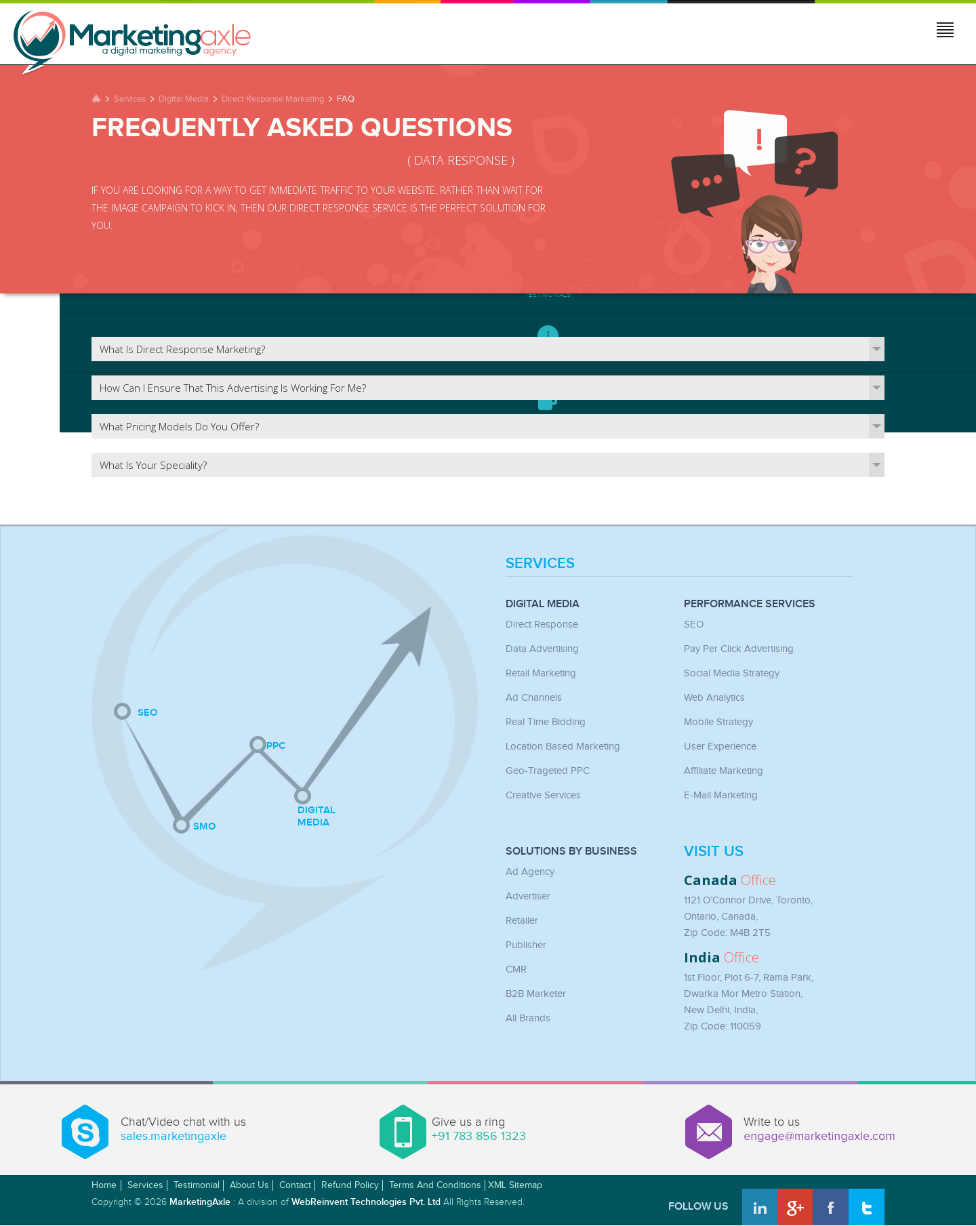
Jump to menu (946, 32)
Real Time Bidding (546, 722)
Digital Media (184, 99)
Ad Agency (530, 872)
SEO (694, 624)
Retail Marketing (541, 673)
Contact (295, 1185)
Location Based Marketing (563, 746)
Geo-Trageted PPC (548, 771)
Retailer (522, 920)
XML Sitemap (515, 1185)
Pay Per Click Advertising (739, 649)
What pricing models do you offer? (492, 426)
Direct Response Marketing (273, 99)
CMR (516, 969)
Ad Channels (534, 697)
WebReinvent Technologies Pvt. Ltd (366, 1202)
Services (130, 99)
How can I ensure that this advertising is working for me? (492, 387)
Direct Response (542, 624)
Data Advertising (542, 649)
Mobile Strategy (718, 722)
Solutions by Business (571, 851)
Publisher (526, 945)
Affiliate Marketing (723, 771)
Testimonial (197, 1185)
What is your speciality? (492, 465)
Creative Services (543, 795)
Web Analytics (714, 697)
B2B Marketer (536, 994)
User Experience (720, 746)
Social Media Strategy (731, 673)
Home (104, 1185)
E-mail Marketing (721, 795)
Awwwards (933, 1183)
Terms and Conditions (435, 1185)
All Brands (528, 1018)
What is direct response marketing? (492, 349)
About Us (249, 1185)
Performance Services (749, 604)
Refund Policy (350, 1185)
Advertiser (528, 896)
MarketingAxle (199, 1202)
